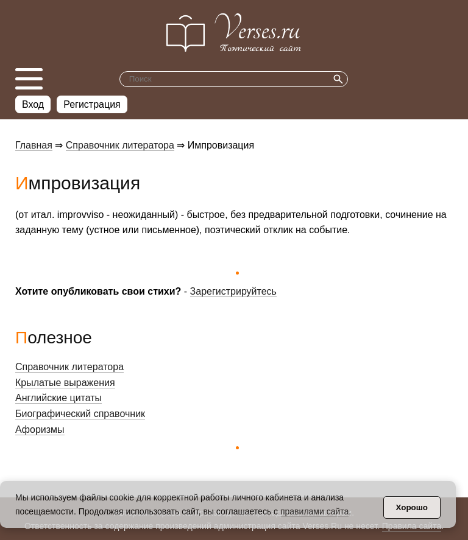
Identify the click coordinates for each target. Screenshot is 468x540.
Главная (33, 145)
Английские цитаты (58, 398)
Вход (33, 104)
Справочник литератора (120, 145)
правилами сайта (314, 511)
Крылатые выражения (65, 382)
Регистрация (92, 104)
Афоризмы (40, 429)
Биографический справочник (80, 414)
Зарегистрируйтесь (233, 291)
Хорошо (412, 507)
